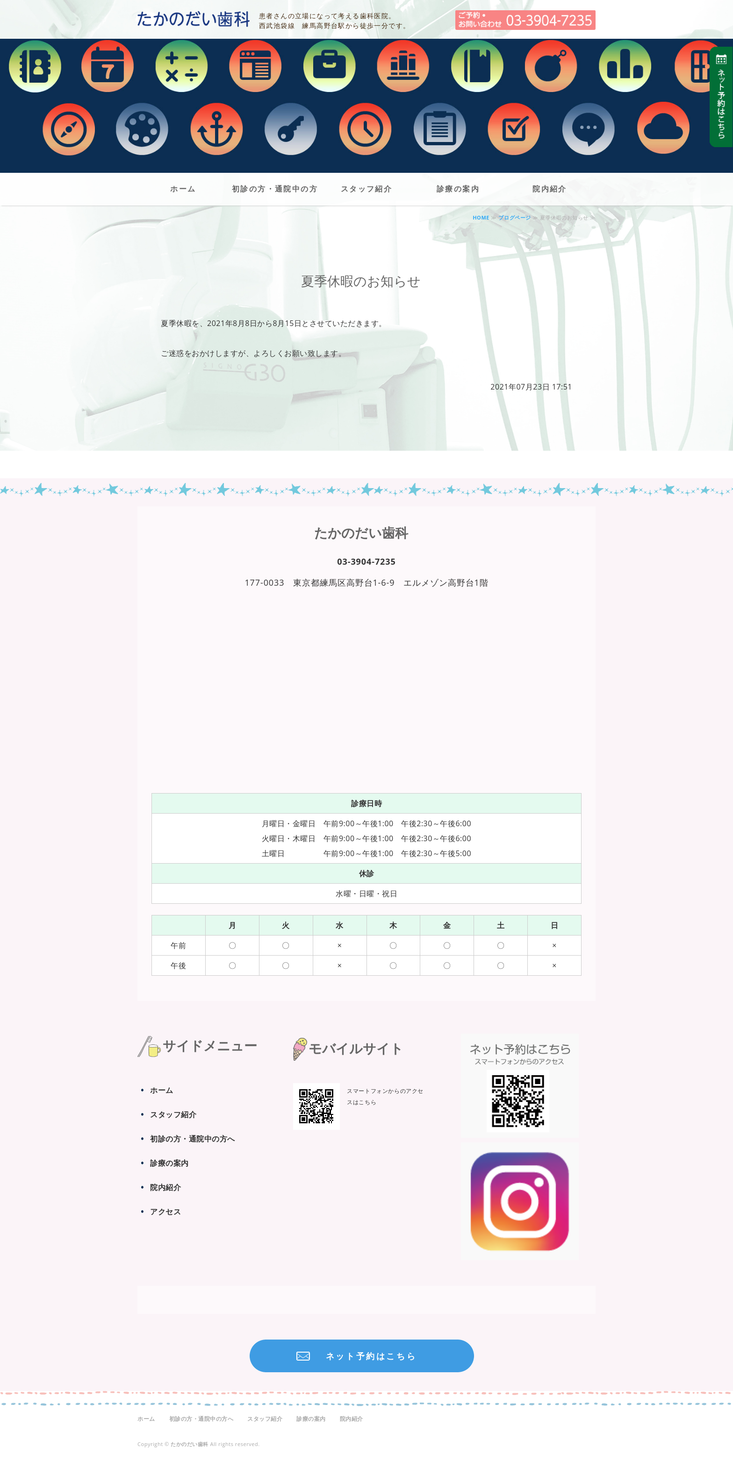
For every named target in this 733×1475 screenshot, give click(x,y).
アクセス (165, 1211)
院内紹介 (549, 189)
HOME (481, 217)
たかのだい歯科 (193, 18)
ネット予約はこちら (371, 1356)
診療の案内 (458, 189)
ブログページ (514, 217)
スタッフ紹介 (366, 189)
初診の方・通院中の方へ (275, 194)
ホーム (183, 189)
